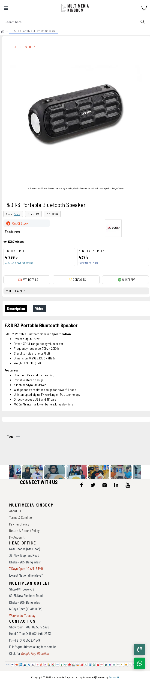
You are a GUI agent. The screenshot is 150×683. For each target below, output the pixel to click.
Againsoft (114, 677)
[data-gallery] (10, 472)
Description (16, 308)
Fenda (17, 214)
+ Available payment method (19, 263)
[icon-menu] (81, 485)
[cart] (144, 8)
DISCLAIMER (17, 291)
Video (39, 308)
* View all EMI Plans (88, 263)
